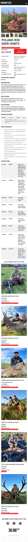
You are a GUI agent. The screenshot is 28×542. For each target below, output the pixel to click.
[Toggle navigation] (26, 3)
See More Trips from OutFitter (14, 519)
